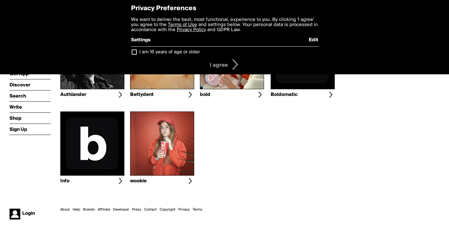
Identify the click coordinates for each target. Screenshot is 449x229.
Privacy (184, 210)
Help (76, 210)
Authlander (73, 94)
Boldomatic (284, 94)
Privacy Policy (191, 29)
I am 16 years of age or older (169, 52)
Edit (313, 40)
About (65, 210)
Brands (89, 210)
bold (205, 94)
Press (136, 210)
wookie (138, 181)
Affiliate (104, 210)
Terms (197, 210)
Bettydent (142, 94)
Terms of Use (182, 24)
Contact (150, 210)
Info (64, 181)
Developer (121, 210)
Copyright (167, 210)
